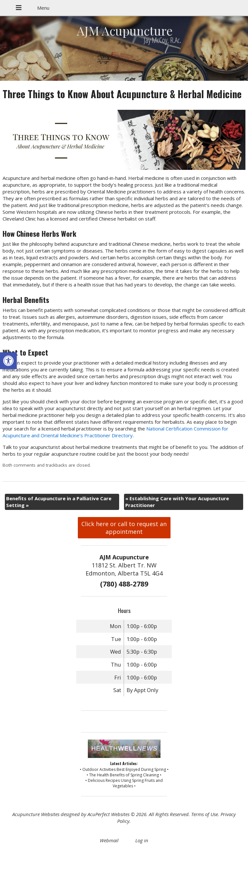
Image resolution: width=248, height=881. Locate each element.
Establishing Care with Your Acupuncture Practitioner (177, 501)
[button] (8, 360)
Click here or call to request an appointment (124, 527)
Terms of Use (204, 814)
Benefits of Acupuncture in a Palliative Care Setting (58, 501)
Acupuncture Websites (35, 814)
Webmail (109, 840)
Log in (141, 840)
